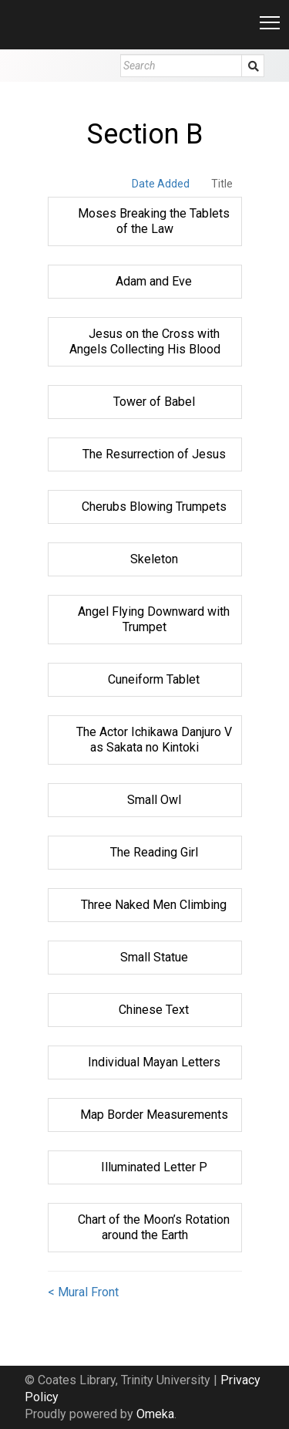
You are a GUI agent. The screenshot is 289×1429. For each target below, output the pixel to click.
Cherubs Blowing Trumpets (154, 506)
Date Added (161, 183)
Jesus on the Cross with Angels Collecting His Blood (144, 341)
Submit (252, 65)
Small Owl (154, 799)
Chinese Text (154, 1009)
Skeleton (154, 559)
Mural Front (88, 1292)
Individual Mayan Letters (154, 1062)
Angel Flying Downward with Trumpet (154, 619)
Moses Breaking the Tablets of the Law (154, 221)
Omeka (155, 1414)
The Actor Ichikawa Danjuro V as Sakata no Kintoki (154, 740)
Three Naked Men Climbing (154, 904)
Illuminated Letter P (154, 1167)
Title (222, 183)
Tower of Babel (154, 401)
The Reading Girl (154, 852)
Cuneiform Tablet (154, 679)
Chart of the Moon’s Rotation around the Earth (154, 1227)
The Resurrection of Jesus (154, 454)
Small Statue (154, 957)
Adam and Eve (154, 281)
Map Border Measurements (154, 1114)
